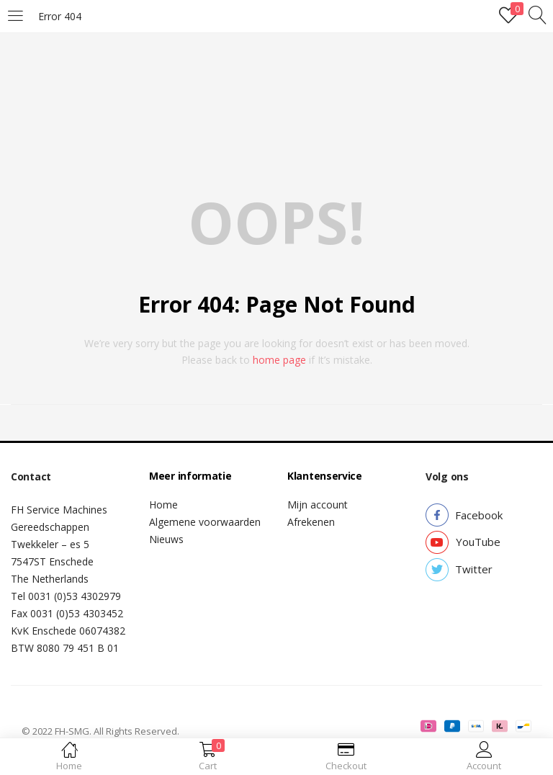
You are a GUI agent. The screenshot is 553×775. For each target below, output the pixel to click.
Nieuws (166, 539)
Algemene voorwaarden (205, 522)
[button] (479, 515)
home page (279, 360)
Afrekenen (311, 522)
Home (163, 504)
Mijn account (317, 504)
